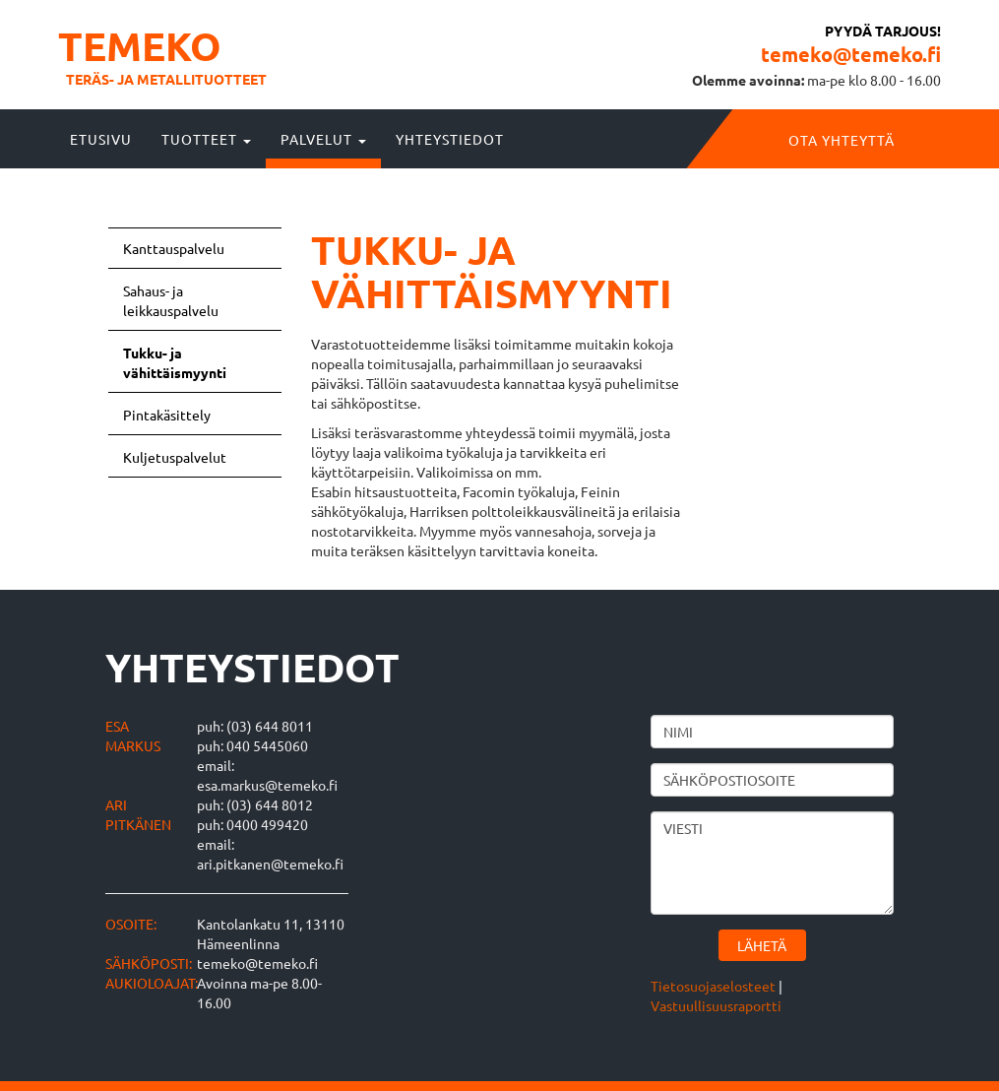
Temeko (139, 45)
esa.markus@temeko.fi (267, 785)
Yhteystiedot (450, 139)
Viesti (772, 863)
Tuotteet (206, 139)
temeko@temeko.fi (851, 54)
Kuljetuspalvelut (174, 457)
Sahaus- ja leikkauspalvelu (171, 300)
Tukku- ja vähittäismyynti (174, 362)
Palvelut (323, 139)
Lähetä (761, 945)
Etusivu (101, 139)
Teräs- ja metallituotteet (166, 79)
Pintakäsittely (167, 414)
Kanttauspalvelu (173, 248)
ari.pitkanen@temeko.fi (270, 863)
